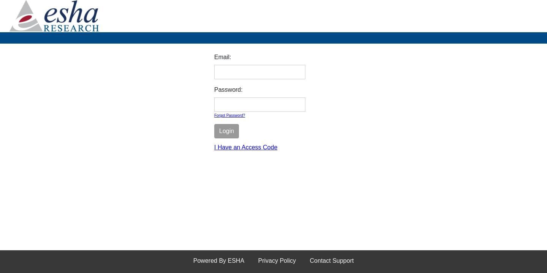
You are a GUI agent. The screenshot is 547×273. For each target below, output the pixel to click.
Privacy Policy (277, 260)
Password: (228, 89)
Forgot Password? (229, 115)
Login (226, 131)
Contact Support (332, 260)
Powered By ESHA (218, 260)
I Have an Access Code (245, 147)
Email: (222, 57)
